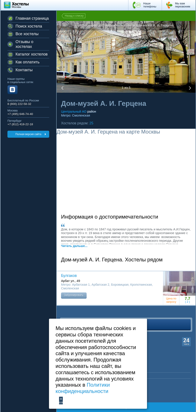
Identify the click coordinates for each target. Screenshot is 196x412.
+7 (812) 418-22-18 (20, 124)
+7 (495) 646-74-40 (20, 114)
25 (91, 123)
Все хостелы (27, 34)
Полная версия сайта (28, 134)
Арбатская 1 (81, 284)
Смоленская (81, 115)
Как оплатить (28, 62)
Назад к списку (74, 15)
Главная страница (32, 18)
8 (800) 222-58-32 (19, 104)
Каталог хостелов (32, 54)
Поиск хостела (29, 26)
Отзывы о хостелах (24, 44)
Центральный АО (73, 111)
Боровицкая (120, 284)
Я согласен (61, 400)
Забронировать (74, 295)
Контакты (24, 70)
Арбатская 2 (100, 284)
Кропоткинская (141, 284)
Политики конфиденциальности (83, 388)
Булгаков (69, 275)
